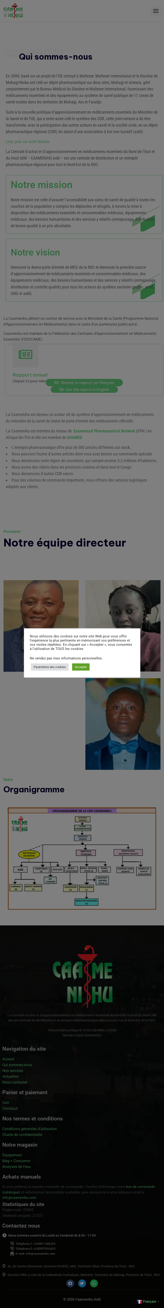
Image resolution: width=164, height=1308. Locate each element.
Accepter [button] (81, 667)
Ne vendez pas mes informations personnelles (66, 658)
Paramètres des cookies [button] (50, 667)
